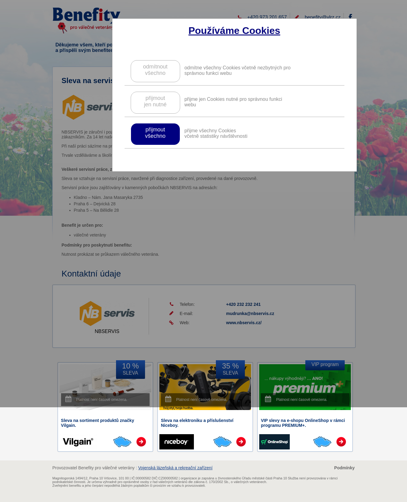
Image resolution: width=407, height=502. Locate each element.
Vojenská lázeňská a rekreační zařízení (175, 467)
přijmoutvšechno (155, 132)
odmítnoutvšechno (155, 70)
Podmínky (344, 467)
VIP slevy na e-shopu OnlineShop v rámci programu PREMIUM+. (303, 423)
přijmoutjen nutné (155, 101)
